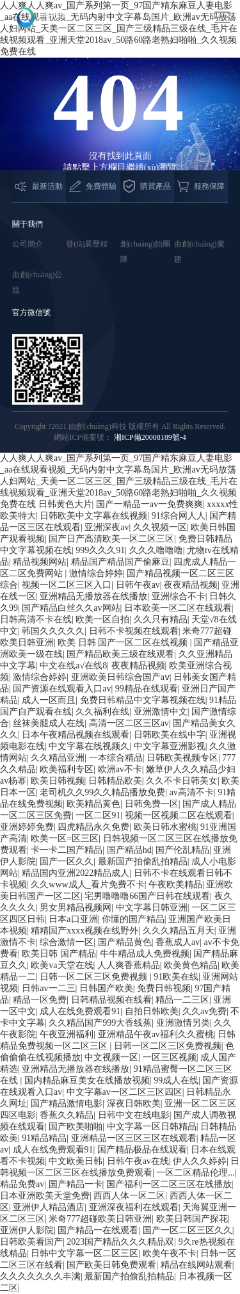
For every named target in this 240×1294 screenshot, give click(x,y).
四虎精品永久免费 (93, 827)
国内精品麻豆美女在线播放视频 (87, 1080)
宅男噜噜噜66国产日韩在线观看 (147, 896)
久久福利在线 (102, 711)
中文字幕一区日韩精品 (151, 1126)
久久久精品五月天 (178, 930)
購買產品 (147, 186)
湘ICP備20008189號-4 (150, 437)
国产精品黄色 (125, 942)
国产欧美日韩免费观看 (111, 1265)
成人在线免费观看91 (80, 1011)
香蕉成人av (178, 942)
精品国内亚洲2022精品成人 (75, 873)
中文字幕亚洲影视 (169, 746)
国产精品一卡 (75, 1184)
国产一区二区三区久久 (187, 1230)
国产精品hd (129, 850)
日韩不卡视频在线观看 (134, 631)
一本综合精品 (116, 758)
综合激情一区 (66, 942)
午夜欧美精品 (175, 884)
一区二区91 (98, 815)
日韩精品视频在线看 (111, 1000)
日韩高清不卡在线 (36, 619)
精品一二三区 (182, 1000)
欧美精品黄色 (93, 804)
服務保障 (201, 186)
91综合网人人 (178, 516)
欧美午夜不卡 (169, 1253)
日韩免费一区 (152, 804)
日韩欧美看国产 (31, 1242)
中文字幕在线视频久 (89, 746)
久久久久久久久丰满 (40, 1276)
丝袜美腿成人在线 (48, 723)
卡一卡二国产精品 (66, 850)
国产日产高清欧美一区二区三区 (111, 539)
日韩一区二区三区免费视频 (95, 977)
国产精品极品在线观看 (142, 1149)
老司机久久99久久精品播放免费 (102, 792)
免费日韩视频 (164, 988)
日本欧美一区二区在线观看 (178, 608)
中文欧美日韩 (75, 1161)
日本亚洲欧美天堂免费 (45, 1196)
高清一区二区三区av (129, 723)
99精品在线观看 (146, 688)
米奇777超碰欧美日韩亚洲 (100, 1219)
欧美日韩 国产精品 (59, 953)
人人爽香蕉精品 (128, 965)
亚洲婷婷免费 (27, 827)
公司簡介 (27, 243)
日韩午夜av (138, 585)
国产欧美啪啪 (75, 1126)
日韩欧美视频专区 (182, 758)
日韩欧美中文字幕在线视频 (93, 516)
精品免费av (22, 1184)
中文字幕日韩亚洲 (152, 907)
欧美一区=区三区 (65, 838)
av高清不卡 (192, 792)
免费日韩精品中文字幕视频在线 (142, 700)
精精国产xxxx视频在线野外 (84, 930)
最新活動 (39, 186)
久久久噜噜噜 (156, 550)
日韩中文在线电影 (134, 1115)
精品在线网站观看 (196, 1265)
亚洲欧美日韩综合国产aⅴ (120, 677)
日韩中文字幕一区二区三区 (84, 1253)
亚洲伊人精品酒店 (48, 1207)
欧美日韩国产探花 (192, 1219)
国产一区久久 (66, 861)
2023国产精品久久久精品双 (120, 1242)
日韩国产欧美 (106, 988)
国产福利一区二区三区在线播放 (169, 1184)
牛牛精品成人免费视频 (144, 953)
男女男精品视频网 (75, 907)
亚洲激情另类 (183, 1023)
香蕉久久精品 (66, 1115)
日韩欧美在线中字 (169, 735)
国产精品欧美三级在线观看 (120, 654)
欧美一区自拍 (102, 619)
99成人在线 (176, 1080)
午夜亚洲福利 (66, 1034)
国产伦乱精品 (182, 850)
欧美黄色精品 (191, 965)
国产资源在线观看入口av (62, 688)
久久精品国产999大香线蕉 (100, 1023)
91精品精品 (44, 1138)
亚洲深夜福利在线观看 (134, 1207)
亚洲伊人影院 (27, 1230)
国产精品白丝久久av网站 (71, 608)
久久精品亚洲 (57, 758)
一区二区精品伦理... (195, 1172)
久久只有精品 (161, 619)
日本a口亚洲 (73, 919)
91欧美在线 (176, 977)
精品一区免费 (40, 1000)
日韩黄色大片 (65, 504)
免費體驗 (92, 186)
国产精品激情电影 (66, 1103)
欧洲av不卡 (120, 769)
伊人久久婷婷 (200, 1161)
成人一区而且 (49, 700)
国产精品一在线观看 (98, 1230)
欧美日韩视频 (57, 781)
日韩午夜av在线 (138, 1161)
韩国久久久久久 (53, 631)
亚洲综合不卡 (178, 596)
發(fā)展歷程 (87, 243)
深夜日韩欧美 (134, 1103)
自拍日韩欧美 (152, 1011)
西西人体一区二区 (129, 1196)
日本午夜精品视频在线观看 (75, 735)
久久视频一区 (160, 527)
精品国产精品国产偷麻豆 (120, 562)
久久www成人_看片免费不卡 (87, 884)
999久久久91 (100, 550)
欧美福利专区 (66, 769)
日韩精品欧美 (115, 781)
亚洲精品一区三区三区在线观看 (133, 1138)
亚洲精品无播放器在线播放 (93, 596)
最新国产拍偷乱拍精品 (143, 861)
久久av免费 (204, 1011)
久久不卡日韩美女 (182, 781)
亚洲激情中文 (161, 711)
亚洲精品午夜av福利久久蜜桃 (156, 1034)
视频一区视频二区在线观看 (178, 815)
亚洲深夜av (106, 527)
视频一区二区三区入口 (66, 585)
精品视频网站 (40, 562)
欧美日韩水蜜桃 (165, 827)
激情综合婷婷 (96, 573)
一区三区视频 (169, 1057)
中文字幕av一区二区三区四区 (124, 1092)
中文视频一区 (111, 1057)
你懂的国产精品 (133, 919)
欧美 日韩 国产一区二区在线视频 (124, 642)
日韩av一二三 (48, 988)
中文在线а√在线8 (73, 665)
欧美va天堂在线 (62, 965)
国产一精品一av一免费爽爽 (149, 504)
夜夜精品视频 (191, 585)
